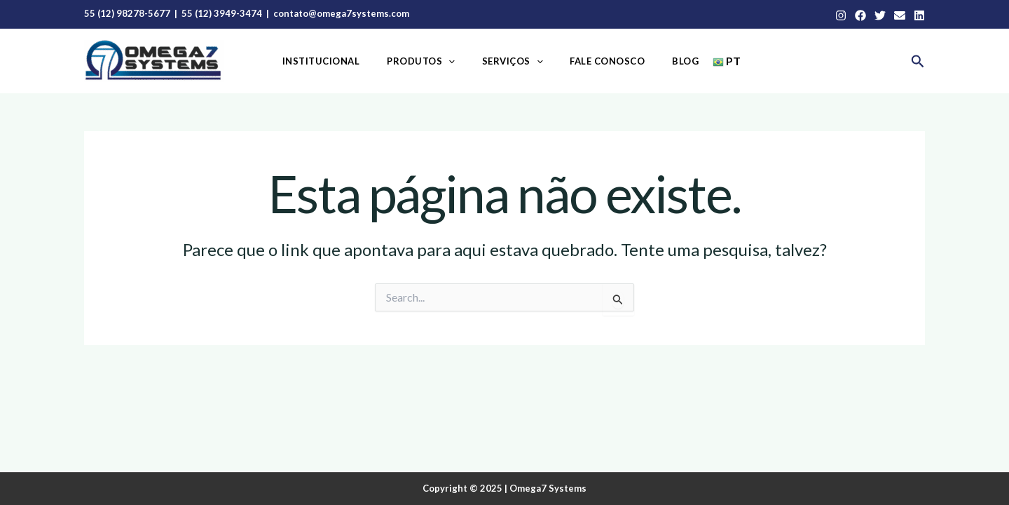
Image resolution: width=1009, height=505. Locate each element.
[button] (918, 61)
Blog (667, 61)
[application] (457, 61)
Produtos (430, 61)
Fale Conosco (598, 61)
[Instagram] (840, 15)
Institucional (339, 61)
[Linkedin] (919, 15)
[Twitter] (880, 15)
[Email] (899, 15)
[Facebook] (860, 15)
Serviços (512, 61)
